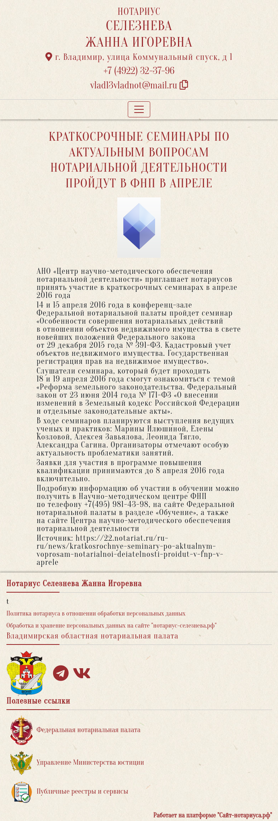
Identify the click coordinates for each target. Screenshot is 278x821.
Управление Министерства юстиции (77, 763)
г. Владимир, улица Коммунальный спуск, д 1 (139, 57)
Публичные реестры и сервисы (69, 792)
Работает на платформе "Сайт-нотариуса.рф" (212, 815)
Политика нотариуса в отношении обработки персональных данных (96, 613)
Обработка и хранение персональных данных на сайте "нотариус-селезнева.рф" (111, 625)
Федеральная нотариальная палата (75, 730)
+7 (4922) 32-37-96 (139, 71)
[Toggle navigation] (139, 109)
